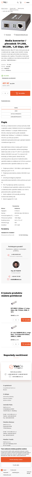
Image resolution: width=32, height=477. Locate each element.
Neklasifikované (7, 475)
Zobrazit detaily (29, 472)
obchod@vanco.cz (17, 376)
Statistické (5, 472)
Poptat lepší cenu (5, 101)
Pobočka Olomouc (8, 422)
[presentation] (16, 108)
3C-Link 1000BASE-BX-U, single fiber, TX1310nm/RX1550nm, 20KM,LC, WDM (21, 334)
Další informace (11, 60)
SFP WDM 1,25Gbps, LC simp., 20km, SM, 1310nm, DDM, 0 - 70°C (20, 310)
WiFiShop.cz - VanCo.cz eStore (7, 2)
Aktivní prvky (21, 8)
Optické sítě (13, 8)
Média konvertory (14, 10)
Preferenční (13, 470)
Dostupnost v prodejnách (9, 78)
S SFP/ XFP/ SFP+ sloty (8, 11)
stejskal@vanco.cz (16, 279)
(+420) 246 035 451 (16, 254)
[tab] (16, 108)
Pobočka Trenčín (8, 439)
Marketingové (15, 472)
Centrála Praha (7, 405)
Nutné (4, 470)
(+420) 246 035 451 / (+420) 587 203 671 (18, 374)
